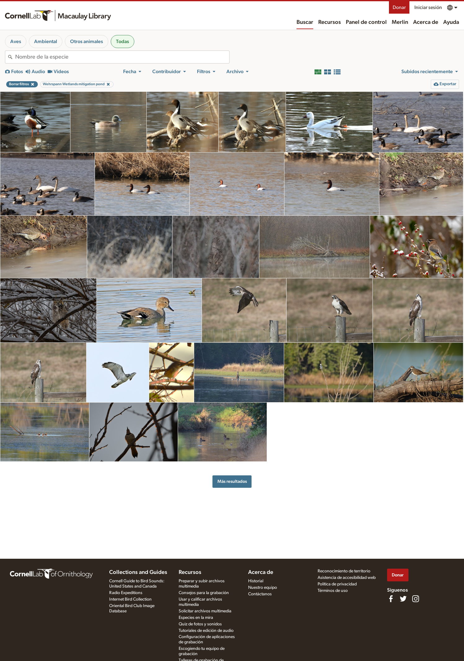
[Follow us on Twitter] (403, 598)
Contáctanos (260, 594)
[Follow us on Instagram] (415, 598)
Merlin (400, 22)
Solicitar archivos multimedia (205, 611)
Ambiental (45, 41)
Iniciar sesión (428, 7)
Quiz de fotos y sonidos (200, 624)
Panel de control (366, 22)
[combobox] (122, 57)
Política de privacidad (337, 584)
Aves (15, 41)
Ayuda (451, 22)
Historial (255, 581)
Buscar (305, 22)
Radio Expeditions (125, 593)
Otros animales (86, 41)
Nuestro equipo (262, 587)
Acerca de (425, 22)
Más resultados (232, 481)
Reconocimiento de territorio (344, 571)
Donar (399, 7)
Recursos (329, 22)
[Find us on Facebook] (391, 598)
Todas (122, 41)
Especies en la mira (196, 617)
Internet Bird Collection (130, 599)
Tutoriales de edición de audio (206, 630)
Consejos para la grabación (204, 593)
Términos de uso (333, 590)
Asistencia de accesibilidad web (347, 577)
